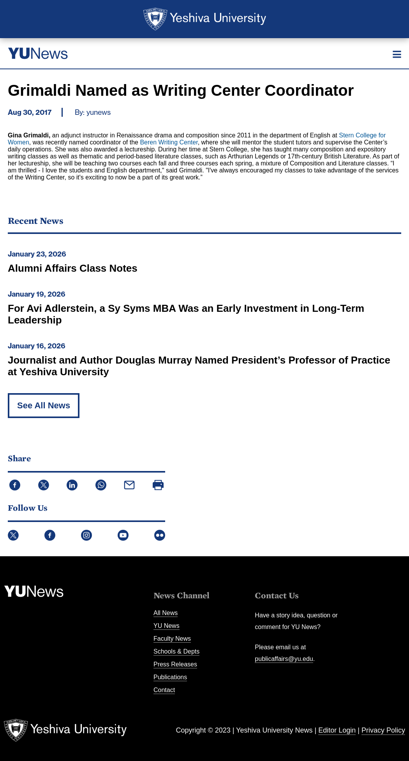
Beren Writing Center (168, 142)
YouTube (123, 535)
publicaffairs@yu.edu (284, 659)
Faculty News (172, 638)
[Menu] (397, 54)
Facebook (49, 535)
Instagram (86, 535)
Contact (164, 690)
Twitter (13, 535)
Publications (170, 677)
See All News (43, 405)
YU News (166, 625)
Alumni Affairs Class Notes (73, 268)
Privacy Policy (383, 730)
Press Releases (175, 664)
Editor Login (337, 730)
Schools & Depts (176, 651)
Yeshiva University (204, 19)
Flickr (159, 535)
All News (165, 613)
